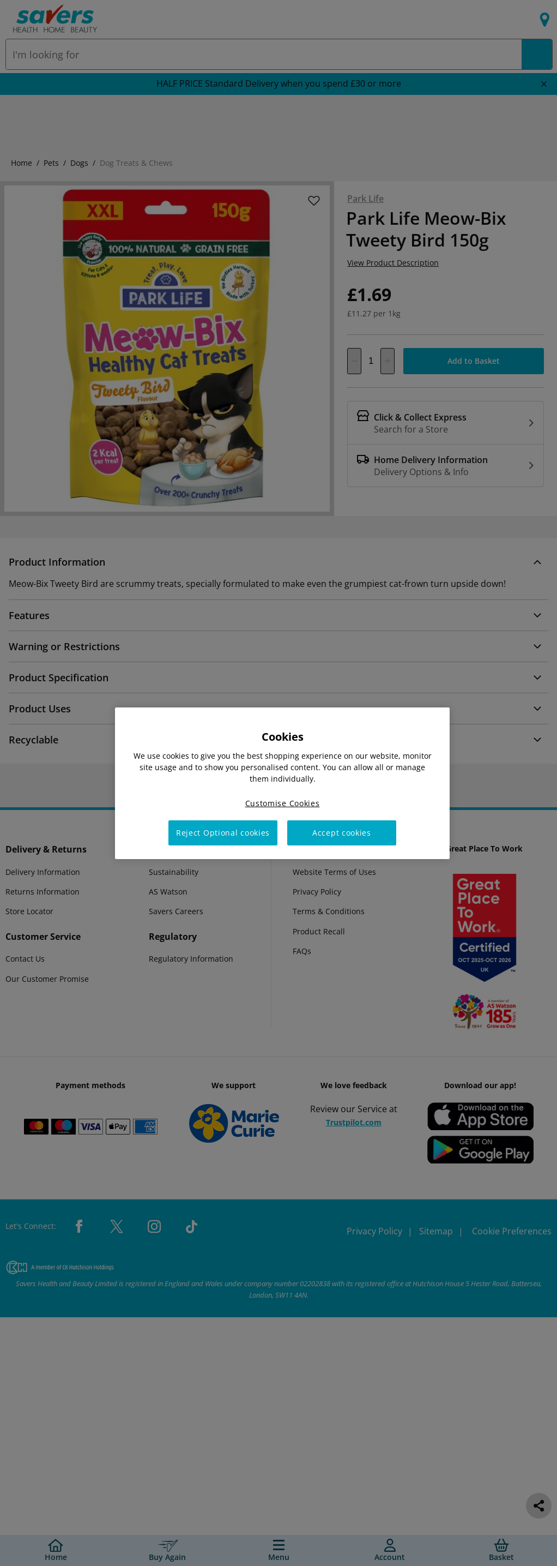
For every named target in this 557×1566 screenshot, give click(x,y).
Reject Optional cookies (223, 832)
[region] (282, 783)
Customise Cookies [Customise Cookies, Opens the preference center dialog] (282, 802)
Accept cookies (341, 832)
